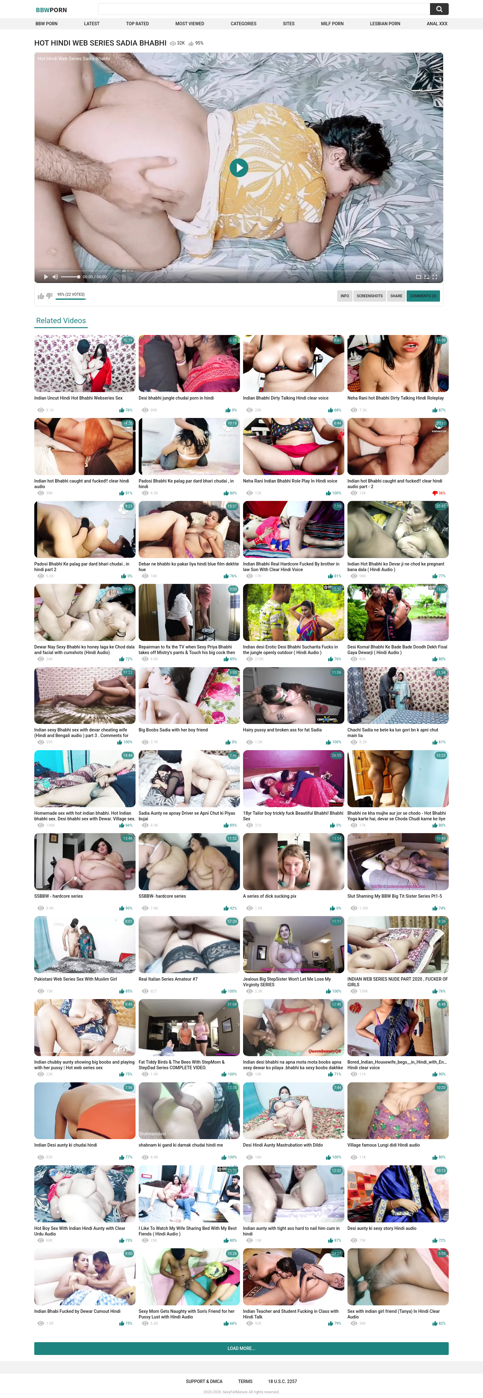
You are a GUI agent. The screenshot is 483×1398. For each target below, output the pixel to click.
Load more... (242, 1348)
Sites (288, 23)
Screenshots (370, 296)
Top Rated (137, 23)
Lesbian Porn (385, 23)
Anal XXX (437, 23)
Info (345, 296)
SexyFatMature (234, 1392)
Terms (245, 1381)
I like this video (41, 296)
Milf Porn (332, 23)
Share (396, 296)
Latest (92, 23)
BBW (51, 9)
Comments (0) (423, 296)
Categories (243, 23)
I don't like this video (49, 296)
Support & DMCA (204, 1381)
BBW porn (47, 23)
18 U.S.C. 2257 (282, 1381)
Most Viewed (189, 23)
